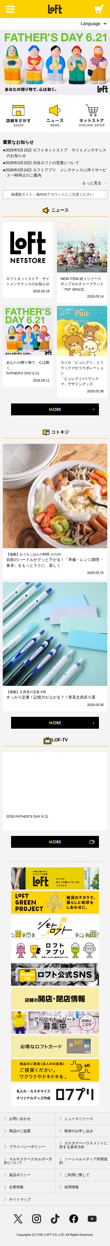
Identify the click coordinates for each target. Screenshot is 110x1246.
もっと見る (94, 183)
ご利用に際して (74, 1175)
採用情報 (69, 1187)
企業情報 (13, 1187)
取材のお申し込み (76, 1131)
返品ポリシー (17, 1175)
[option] (55, 62)
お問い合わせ (17, 1119)
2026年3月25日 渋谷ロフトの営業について (42, 163)
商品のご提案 (17, 1131)
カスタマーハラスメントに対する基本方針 (83, 1145)
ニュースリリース (76, 1119)
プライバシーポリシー (24, 1147)
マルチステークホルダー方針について (28, 1161)
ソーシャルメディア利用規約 (83, 1161)
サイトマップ (17, 1199)
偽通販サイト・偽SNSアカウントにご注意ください (58, 194)
